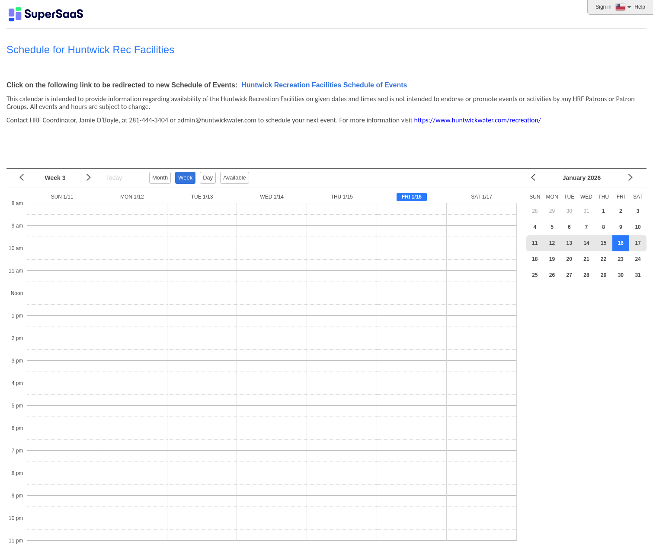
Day (208, 177)
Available (234, 177)
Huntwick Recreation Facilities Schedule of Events (324, 85)
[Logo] (46, 14)
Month (160, 177)
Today (114, 178)
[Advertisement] (324, 143)
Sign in (603, 7)
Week (185, 177)
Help (639, 7)
